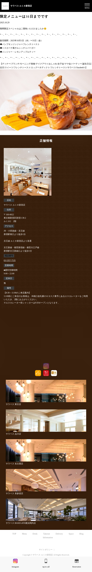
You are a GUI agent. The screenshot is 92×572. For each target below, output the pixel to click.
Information (48, 537)
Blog (81, 534)
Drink (35, 534)
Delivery (59, 534)
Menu (24, 534)
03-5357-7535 (10, 260)
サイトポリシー (45, 549)
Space (71, 534)
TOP (14, 534)
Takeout (46, 534)
